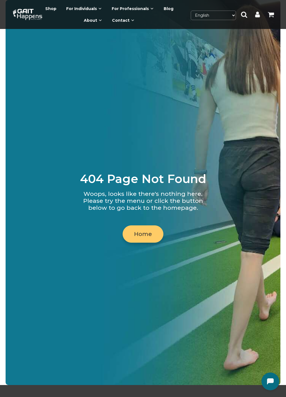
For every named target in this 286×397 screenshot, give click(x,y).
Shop (50, 8)
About (93, 20)
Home (143, 234)
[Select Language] (213, 15)
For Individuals (84, 8)
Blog (168, 8)
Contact (123, 20)
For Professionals (133, 8)
